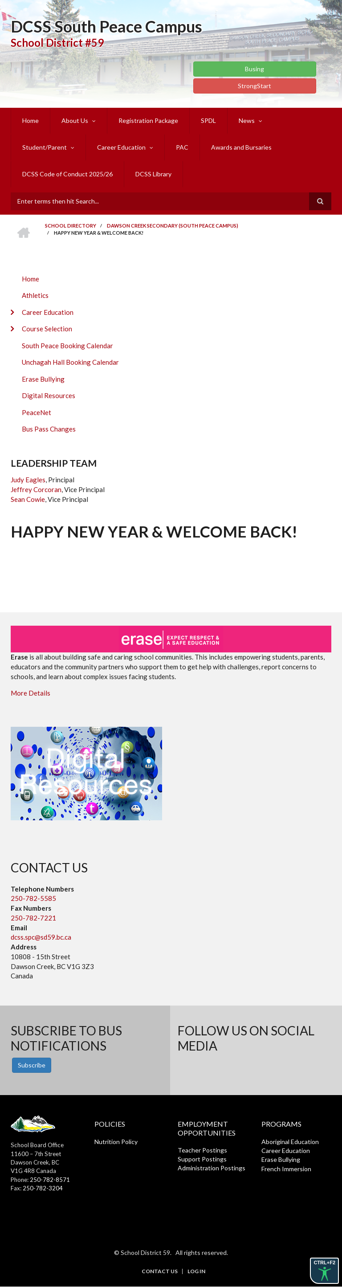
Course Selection (47, 329)
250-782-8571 (50, 1179)
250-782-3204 (43, 1188)
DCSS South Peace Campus (106, 26)
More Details (30, 693)
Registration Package (148, 120)
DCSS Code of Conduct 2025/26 (67, 174)
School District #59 (57, 42)
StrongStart (254, 86)
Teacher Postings (202, 1150)
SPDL (208, 120)
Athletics (35, 295)
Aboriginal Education (290, 1141)
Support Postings (202, 1159)
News (247, 120)
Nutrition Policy (116, 1141)
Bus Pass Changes (49, 429)
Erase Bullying (43, 379)
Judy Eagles (28, 480)
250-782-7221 (33, 918)
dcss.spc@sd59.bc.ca (41, 937)
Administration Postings (211, 1168)
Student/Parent (44, 147)
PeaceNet (36, 412)
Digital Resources (48, 395)
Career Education (121, 147)
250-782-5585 (33, 898)
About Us (74, 120)
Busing (254, 69)
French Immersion (286, 1169)
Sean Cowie (28, 499)
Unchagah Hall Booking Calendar (70, 362)
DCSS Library (153, 174)
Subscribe (31, 1065)
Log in (196, 1271)
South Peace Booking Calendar (67, 346)
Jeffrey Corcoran (36, 489)
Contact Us (160, 1271)
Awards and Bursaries (241, 147)
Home (30, 120)
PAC (182, 147)
